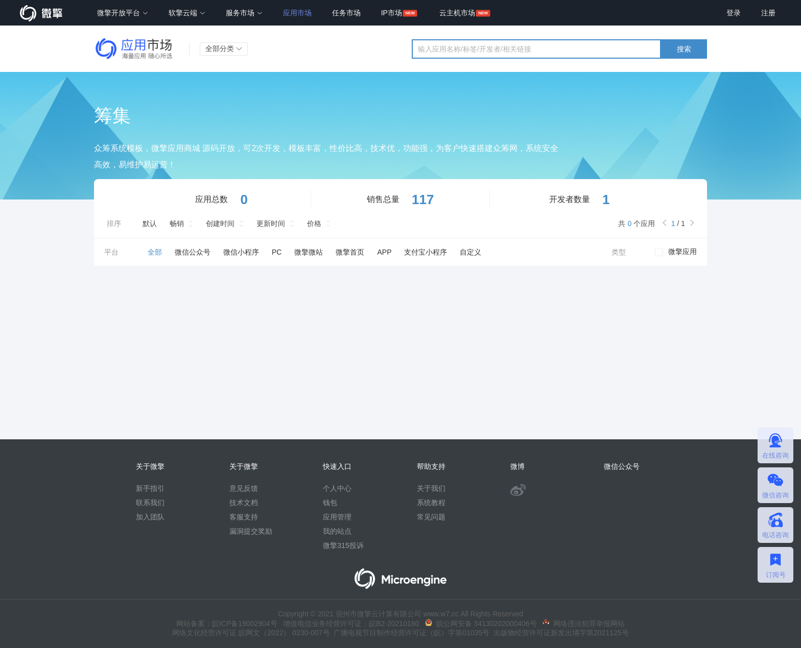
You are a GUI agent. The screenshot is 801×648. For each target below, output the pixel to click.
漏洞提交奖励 (250, 531)
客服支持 (243, 517)
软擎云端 (187, 13)
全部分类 (223, 48)
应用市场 (297, 13)
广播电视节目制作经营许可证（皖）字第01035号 (410, 633)
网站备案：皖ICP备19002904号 (226, 623)
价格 (314, 223)
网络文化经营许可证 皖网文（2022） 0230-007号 (250, 633)
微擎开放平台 (122, 13)
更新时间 (270, 223)
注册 (768, 13)
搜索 (684, 49)
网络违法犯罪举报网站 (584, 623)
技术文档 (243, 503)
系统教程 (431, 503)
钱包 (330, 503)
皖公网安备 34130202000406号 (481, 623)
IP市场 (391, 13)
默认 (150, 223)
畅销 (177, 223)
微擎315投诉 (343, 545)
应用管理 (337, 517)
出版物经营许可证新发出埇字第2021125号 (558, 633)
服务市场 (244, 13)
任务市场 (346, 13)
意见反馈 (243, 488)
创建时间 (220, 223)
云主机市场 (457, 13)
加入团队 (150, 517)
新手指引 (150, 488)
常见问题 (431, 517)
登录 (733, 13)
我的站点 (337, 531)
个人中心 (337, 488)
